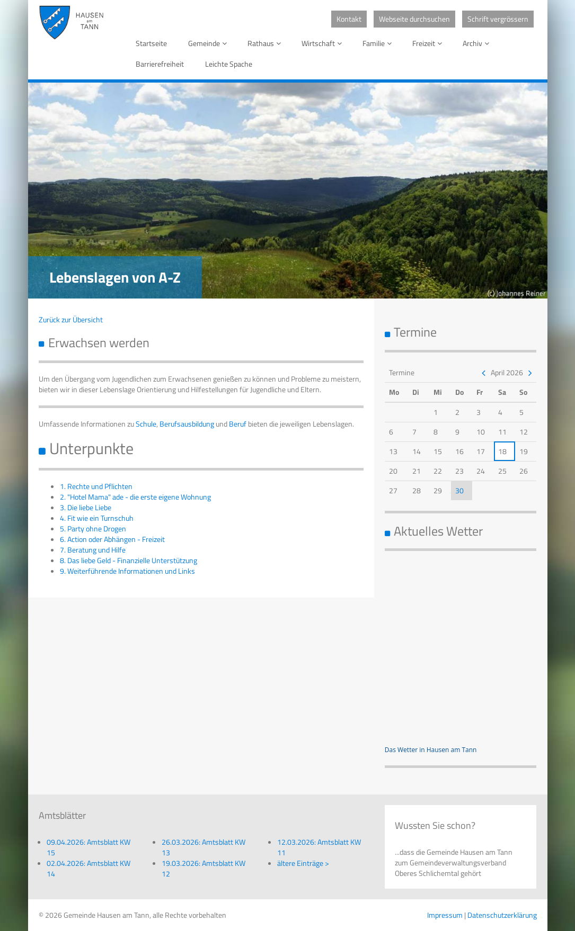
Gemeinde (209, 43)
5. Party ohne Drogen (93, 528)
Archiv (478, 43)
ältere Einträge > (303, 863)
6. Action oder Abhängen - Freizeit (112, 539)
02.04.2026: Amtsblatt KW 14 (88, 868)
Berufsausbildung (187, 423)
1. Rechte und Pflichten (96, 486)
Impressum (445, 914)
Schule (146, 423)
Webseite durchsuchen (414, 18)
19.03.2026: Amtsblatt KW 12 (203, 868)
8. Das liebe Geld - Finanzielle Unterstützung (128, 560)
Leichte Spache (228, 63)
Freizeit (429, 43)
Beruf (237, 423)
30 (459, 490)
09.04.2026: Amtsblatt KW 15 (88, 847)
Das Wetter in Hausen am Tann (431, 749)
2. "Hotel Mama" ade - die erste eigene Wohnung (135, 496)
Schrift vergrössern (497, 18)
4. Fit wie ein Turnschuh (97, 517)
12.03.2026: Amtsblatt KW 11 (319, 847)
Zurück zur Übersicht (71, 319)
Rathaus (266, 43)
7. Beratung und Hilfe (93, 549)
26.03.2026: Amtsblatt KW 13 (203, 847)
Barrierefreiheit (160, 63)
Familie (378, 43)
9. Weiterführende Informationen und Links (127, 570)
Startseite (151, 43)
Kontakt (349, 18)
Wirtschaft (324, 43)
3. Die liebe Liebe (85, 507)
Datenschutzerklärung (502, 914)
